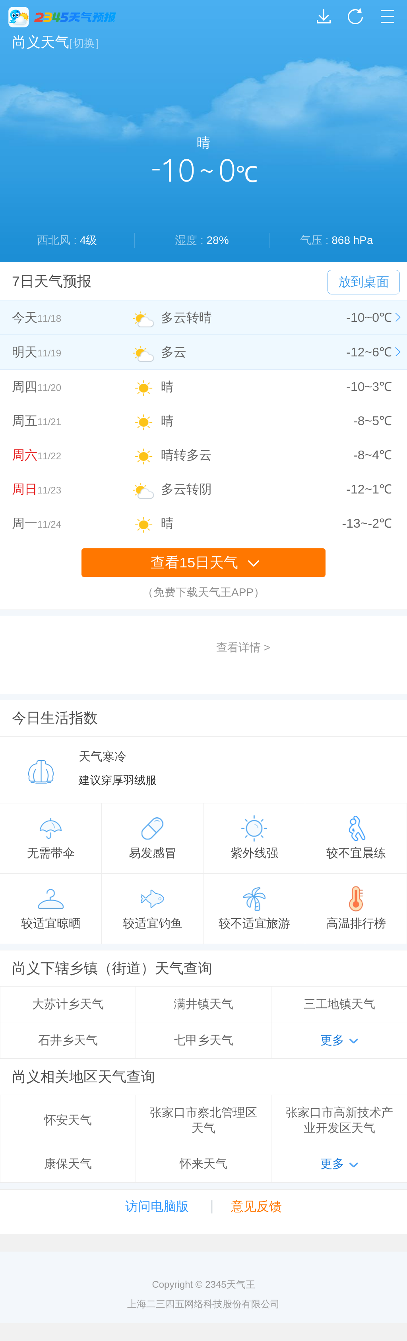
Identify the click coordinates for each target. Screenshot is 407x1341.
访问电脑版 (157, 1206)
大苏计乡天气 (68, 1003)
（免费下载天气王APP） (203, 592)
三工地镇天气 (339, 1003)
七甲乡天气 (203, 1040)
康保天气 (68, 1163)
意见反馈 (256, 1206)
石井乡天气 (68, 1040)
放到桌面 (363, 282)
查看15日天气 (205, 562)
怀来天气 (203, 1163)
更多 (332, 1040)
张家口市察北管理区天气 (203, 1120)
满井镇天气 (203, 1003)
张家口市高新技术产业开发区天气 (339, 1120)
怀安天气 (68, 1119)
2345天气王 (62, 17)
